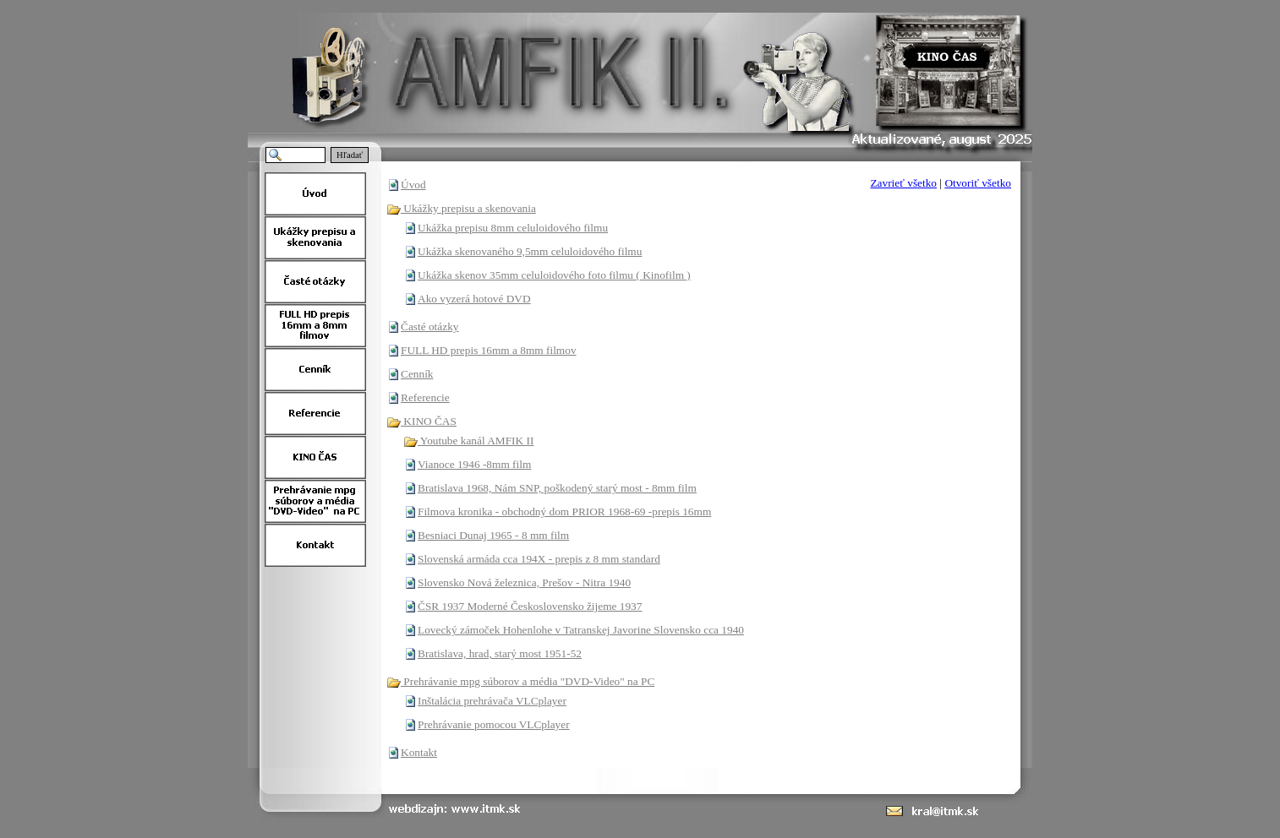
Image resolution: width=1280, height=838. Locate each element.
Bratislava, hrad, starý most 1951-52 (500, 653)
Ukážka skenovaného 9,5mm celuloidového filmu (530, 251)
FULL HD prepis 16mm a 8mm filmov (489, 350)
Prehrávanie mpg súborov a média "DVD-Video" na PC (520, 681)
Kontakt (419, 752)
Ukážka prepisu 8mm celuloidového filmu (513, 227)
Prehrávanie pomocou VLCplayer (494, 724)
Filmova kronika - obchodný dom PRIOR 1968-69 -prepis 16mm (564, 511)
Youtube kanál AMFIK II (468, 440)
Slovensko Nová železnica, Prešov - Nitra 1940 (524, 582)
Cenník (417, 373)
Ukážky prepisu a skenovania (461, 208)
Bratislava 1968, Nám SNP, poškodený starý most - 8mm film (557, 488)
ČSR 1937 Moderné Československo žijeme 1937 (530, 606)
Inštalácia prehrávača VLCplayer (492, 700)
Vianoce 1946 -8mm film (474, 464)
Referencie (425, 397)
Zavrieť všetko (903, 183)
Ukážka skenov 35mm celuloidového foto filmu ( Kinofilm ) (554, 275)
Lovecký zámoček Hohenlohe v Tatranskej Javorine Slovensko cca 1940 (581, 629)
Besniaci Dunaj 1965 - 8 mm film (493, 535)
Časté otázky (429, 326)
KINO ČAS (421, 421)
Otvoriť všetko (977, 183)
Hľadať (349, 155)
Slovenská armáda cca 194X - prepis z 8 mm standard (539, 558)
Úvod (413, 184)
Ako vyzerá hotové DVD (474, 298)
